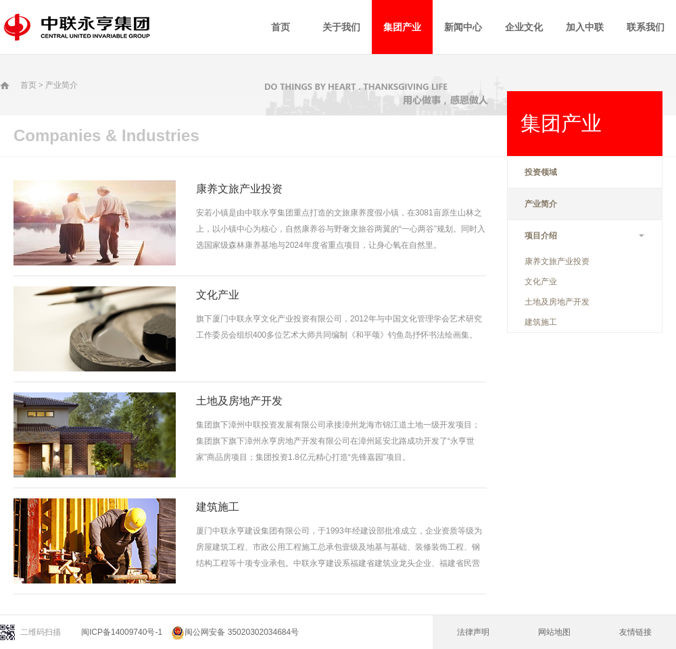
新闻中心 (463, 27)
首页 (280, 27)
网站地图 (554, 632)
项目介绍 (585, 236)
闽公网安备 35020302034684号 (235, 632)
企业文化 (524, 27)
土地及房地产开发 (557, 302)
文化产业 (541, 281)
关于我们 (341, 27)
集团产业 (402, 27)
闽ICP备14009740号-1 (121, 632)
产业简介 (61, 85)
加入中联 (585, 27)
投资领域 (541, 172)
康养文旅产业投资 (557, 261)
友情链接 (635, 632)
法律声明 (473, 632)
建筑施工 (541, 322)
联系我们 (646, 27)
